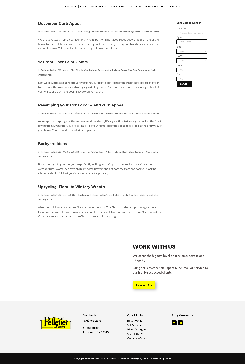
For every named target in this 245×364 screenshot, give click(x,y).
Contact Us (144, 285)
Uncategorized (45, 74)
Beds (179, 46)
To (178, 74)
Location (181, 28)
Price (179, 65)
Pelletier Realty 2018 (51, 31)
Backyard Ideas (52, 144)
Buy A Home (117, 6)
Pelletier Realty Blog (124, 31)
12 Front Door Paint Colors (63, 62)
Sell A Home (134, 325)
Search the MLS (136, 334)
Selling (133, 6)
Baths (180, 55)
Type (179, 37)
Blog (80, 31)
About (69, 6)
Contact (174, 6)
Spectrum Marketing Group (156, 358)
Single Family (192, 41)
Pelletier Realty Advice (102, 31)
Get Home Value (137, 338)
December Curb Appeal (60, 24)
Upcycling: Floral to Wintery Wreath (71, 187)
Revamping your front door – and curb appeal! (81, 105)
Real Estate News (143, 31)
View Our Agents (137, 329)
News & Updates (155, 6)
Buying (86, 31)
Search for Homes (91, 6)
